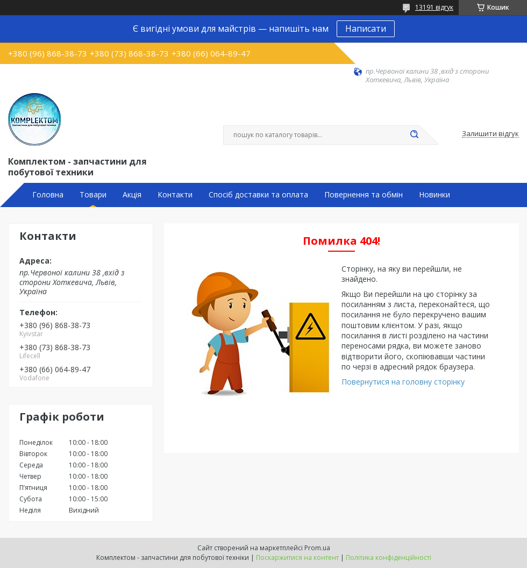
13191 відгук (434, 7)
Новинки (434, 194)
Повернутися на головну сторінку (403, 382)
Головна (47, 194)
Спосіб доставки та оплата (258, 194)
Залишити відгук (490, 134)
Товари (93, 194)
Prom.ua (317, 547)
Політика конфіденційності (388, 557)
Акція (132, 194)
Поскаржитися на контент (297, 557)
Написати (365, 28)
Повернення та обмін (363, 194)
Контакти (175, 194)
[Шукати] (414, 135)
